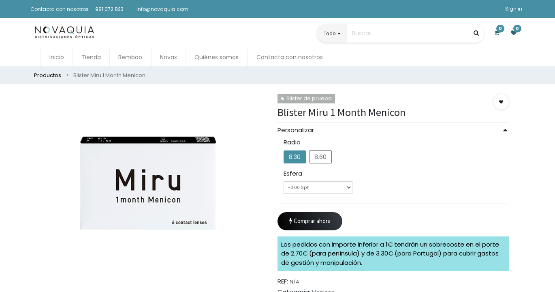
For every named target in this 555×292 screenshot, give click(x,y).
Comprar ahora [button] (310, 221)
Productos (47, 75)
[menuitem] (56, 57)
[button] (501, 102)
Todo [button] (330, 33)
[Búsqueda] (476, 33)
